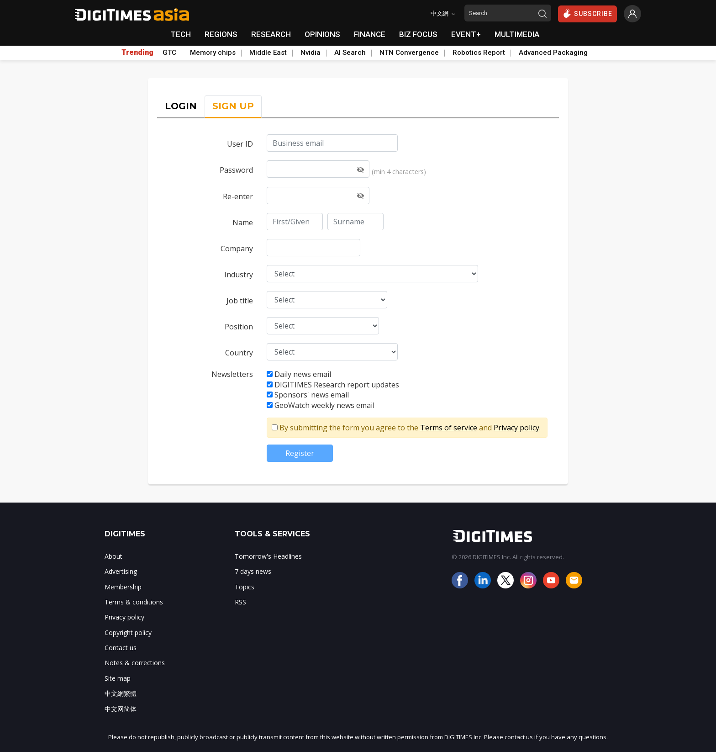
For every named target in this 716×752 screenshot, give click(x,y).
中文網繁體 (121, 693)
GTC (169, 52)
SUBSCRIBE (587, 13)
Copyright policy (128, 632)
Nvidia (310, 52)
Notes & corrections (135, 662)
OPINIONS (322, 34)
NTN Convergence (409, 52)
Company (237, 249)
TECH (180, 34)
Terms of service (448, 428)
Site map (118, 678)
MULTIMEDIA (517, 34)
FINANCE (369, 34)
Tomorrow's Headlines (268, 556)
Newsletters (232, 374)
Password (236, 170)
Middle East (268, 52)
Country (239, 353)
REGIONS (221, 34)
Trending (137, 52)
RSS (240, 602)
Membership (123, 587)
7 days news (253, 571)
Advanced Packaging (553, 52)
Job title (239, 301)
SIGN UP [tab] (233, 106)
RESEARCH (271, 34)
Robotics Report (479, 52)
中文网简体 (121, 708)
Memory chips (213, 52)
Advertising (121, 571)
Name (242, 222)
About (113, 556)
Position (239, 327)
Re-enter (238, 196)
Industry (238, 275)
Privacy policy (516, 428)
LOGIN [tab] (181, 106)
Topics (244, 587)
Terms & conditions (134, 602)
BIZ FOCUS (418, 34)
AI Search (350, 52)
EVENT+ (466, 34)
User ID (240, 144)
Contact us (121, 647)
